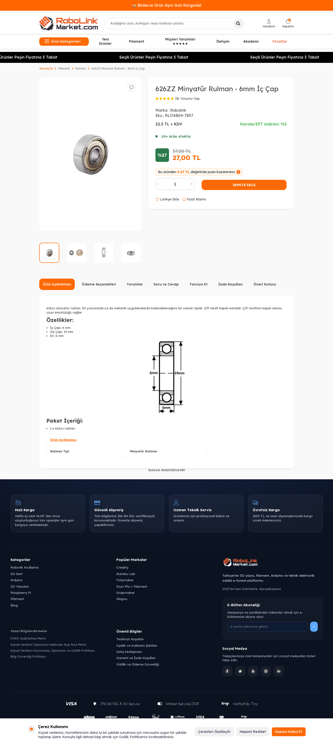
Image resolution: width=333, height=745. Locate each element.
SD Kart (16, 574)
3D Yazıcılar (19, 586)
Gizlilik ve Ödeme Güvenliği (137, 664)
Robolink (178, 110)
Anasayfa (46, 68)
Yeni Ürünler (105, 41)
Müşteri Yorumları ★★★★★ (180, 41)
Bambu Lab (125, 574)
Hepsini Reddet (253, 732)
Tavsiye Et (198, 284)
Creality (122, 567)
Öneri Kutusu (264, 284)
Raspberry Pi (20, 592)
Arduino (16, 580)
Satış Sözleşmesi (129, 652)
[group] (90, 154)
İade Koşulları (230, 284)
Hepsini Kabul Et (289, 732)
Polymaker (125, 580)
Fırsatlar (280, 41)
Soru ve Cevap (166, 284)
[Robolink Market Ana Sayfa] (272, 562)
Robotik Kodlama (24, 567)
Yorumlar (135, 284)
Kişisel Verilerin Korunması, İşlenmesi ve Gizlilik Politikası (52, 650)
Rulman (80, 68)
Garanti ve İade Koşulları (136, 658)
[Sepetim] (288, 23)
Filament (136, 41)
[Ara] (238, 23)
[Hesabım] (269, 23)
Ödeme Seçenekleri (99, 284)
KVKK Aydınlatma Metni (28, 638)
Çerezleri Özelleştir (214, 732)
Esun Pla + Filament (131, 586)
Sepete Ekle (244, 185)
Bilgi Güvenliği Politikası (28, 656)
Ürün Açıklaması (57, 284)
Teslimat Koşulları (130, 639)
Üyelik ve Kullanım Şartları (136, 645)
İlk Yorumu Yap (187, 98)
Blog (14, 605)
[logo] (68, 23)
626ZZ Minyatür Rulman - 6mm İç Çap (118, 68)
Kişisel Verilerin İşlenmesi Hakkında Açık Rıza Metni (48, 644)
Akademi (251, 41)
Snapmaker (125, 592)
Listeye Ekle (167, 199)
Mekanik (64, 68)
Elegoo (121, 599)
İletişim (222, 41)
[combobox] (174, 23)
